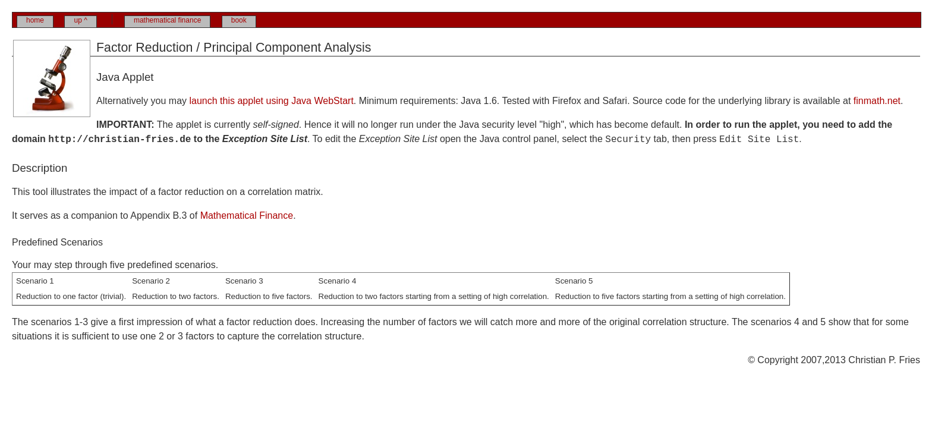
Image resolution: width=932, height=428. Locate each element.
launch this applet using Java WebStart (272, 101)
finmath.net (877, 101)
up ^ (80, 20)
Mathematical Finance (247, 215)
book (239, 20)
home (35, 20)
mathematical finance (167, 20)
